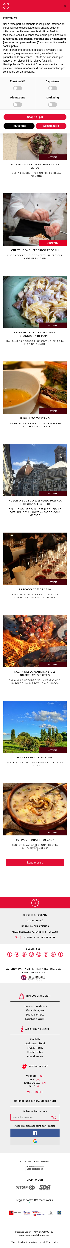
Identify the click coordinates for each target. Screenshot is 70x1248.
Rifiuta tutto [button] (19, 125)
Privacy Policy (35, 1047)
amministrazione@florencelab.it (35, 1235)
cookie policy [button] (10, 46)
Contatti (35, 1039)
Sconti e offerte (35, 1014)
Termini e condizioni (35, 1006)
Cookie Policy (35, 1052)
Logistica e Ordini (35, 1019)
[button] (65, 6)
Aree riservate (35, 1056)
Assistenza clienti (35, 1043)
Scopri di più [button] (35, 116)
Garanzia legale (35, 1010)
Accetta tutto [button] (51, 125)
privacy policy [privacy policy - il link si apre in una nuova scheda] (48, 27)
